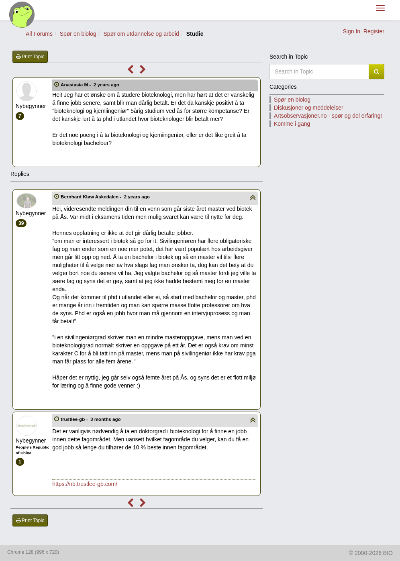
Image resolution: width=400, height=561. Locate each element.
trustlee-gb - (91, 419)
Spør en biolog (78, 34)
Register (373, 31)
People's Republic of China (32, 450)
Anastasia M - (90, 84)
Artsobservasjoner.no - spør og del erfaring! (328, 115)
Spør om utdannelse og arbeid (141, 34)
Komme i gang (292, 123)
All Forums (39, 34)
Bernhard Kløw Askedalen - (106, 196)
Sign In (351, 31)
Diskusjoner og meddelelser (308, 107)
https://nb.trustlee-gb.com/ (84, 484)
